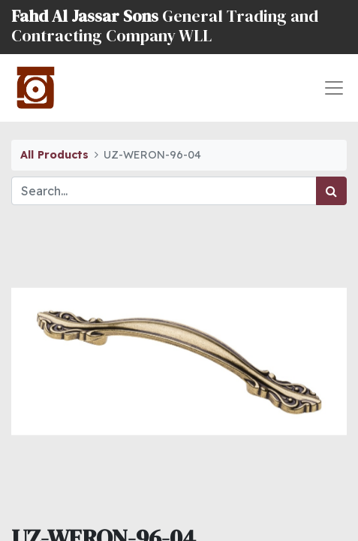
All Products (54, 155)
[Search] (331, 191)
